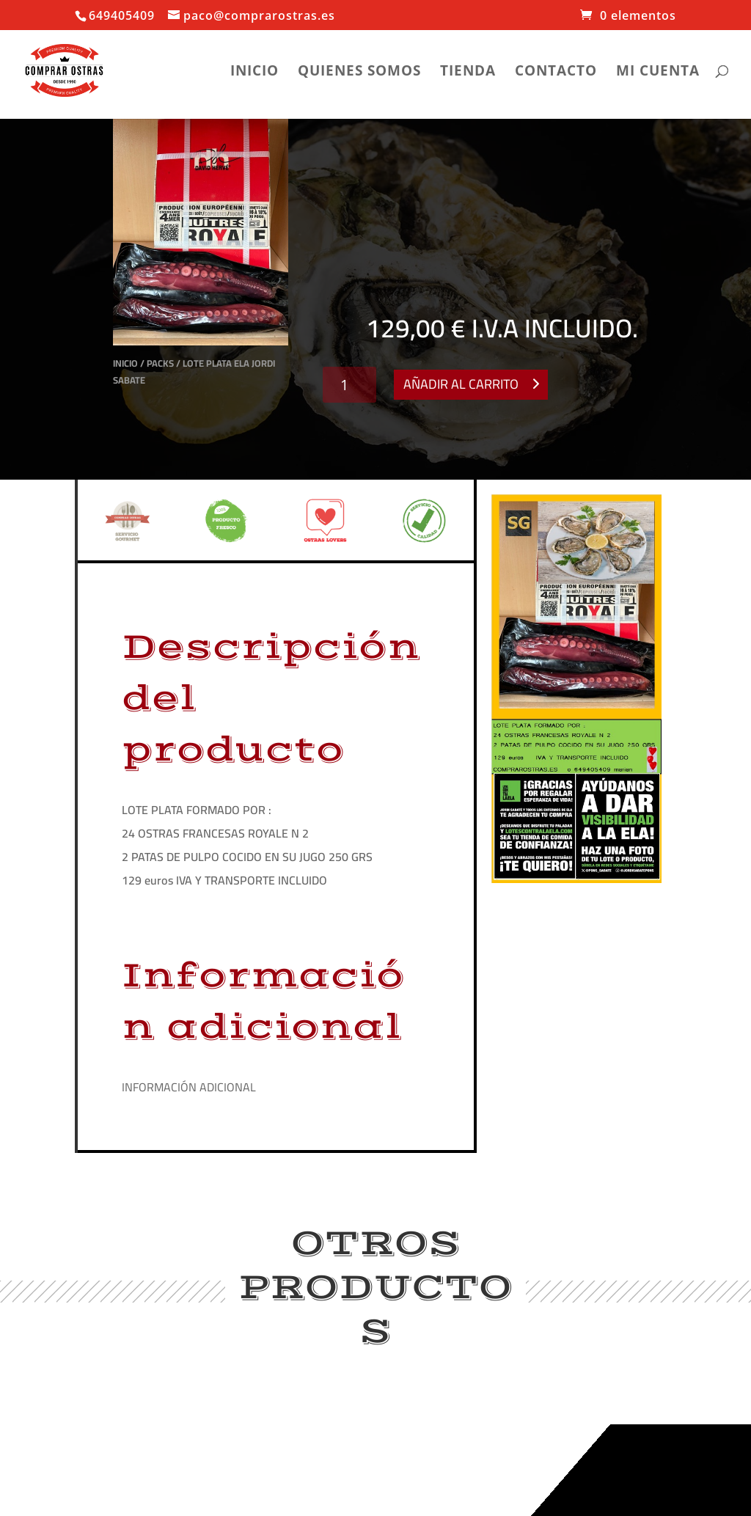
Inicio (254, 72)
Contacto (556, 72)
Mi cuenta (658, 72)
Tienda (468, 72)
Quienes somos (359, 72)
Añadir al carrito (461, 384)
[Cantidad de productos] (349, 385)
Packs (160, 363)
